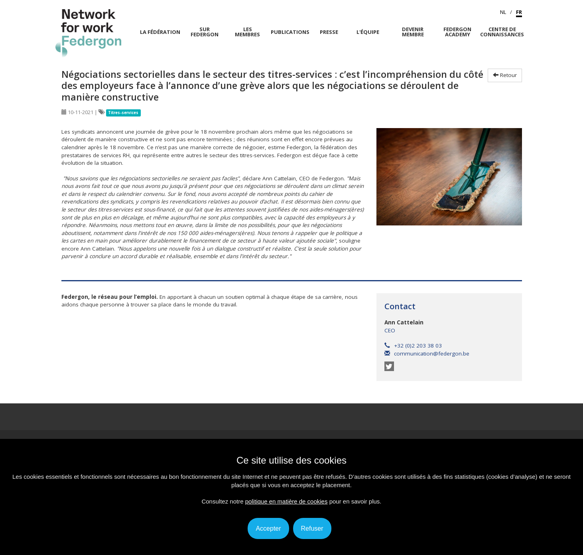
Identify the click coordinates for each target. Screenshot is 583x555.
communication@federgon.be (426, 353)
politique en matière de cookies (286, 501)
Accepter (268, 528)
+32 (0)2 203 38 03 (413, 345)
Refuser (312, 528)
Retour (505, 75)
